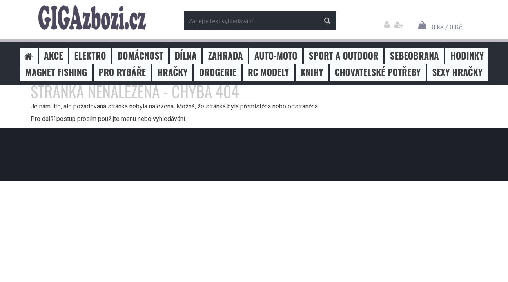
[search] (327, 20)
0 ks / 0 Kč (447, 27)
